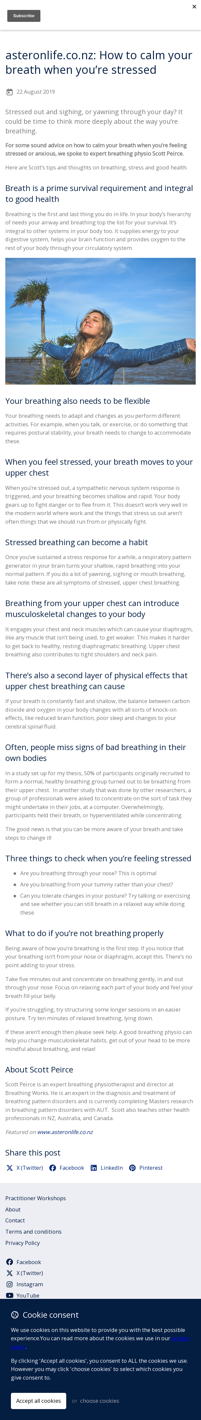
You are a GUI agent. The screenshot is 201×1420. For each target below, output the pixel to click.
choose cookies (99, 1400)
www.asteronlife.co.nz (65, 1132)
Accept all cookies (38, 1400)
